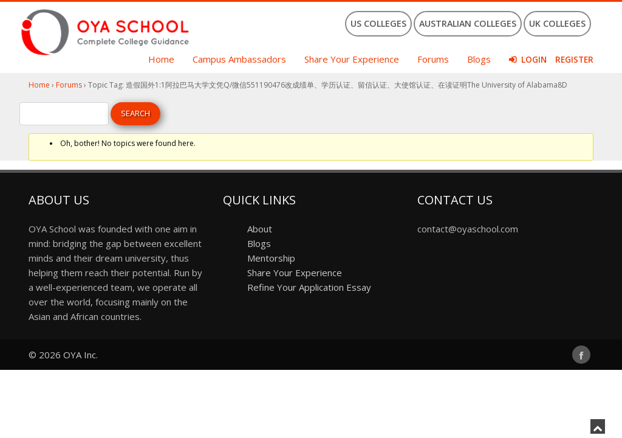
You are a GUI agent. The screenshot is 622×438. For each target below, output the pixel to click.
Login (534, 59)
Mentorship (271, 258)
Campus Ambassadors (239, 59)
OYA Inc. (80, 355)
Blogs (479, 59)
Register (574, 59)
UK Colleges (557, 23)
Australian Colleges (467, 23)
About (259, 229)
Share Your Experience (351, 59)
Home (161, 59)
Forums (433, 59)
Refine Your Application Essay (309, 287)
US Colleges (378, 23)
